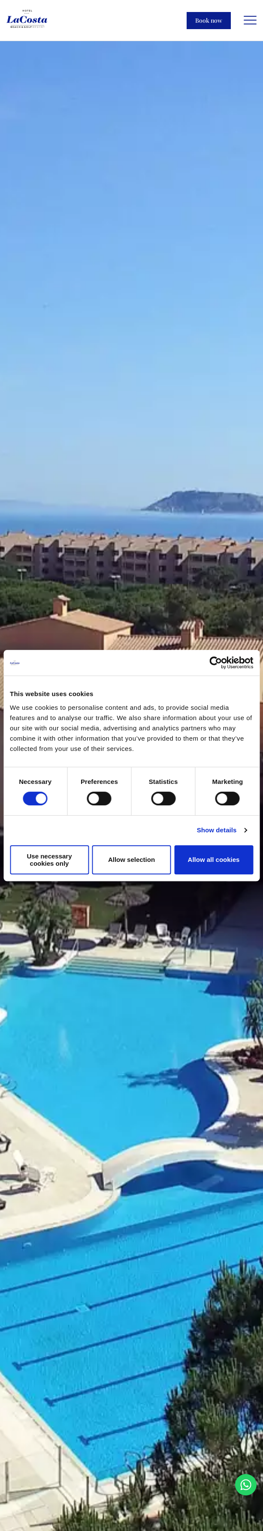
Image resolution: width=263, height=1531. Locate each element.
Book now (208, 20)
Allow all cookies (214, 859)
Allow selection (131, 859)
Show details (217, 830)
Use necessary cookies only (49, 859)
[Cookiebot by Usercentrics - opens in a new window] (215, 662)
